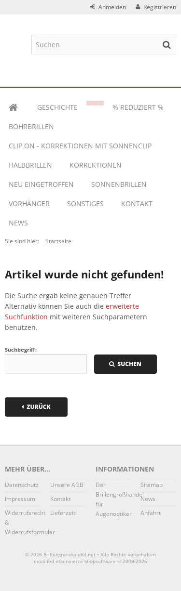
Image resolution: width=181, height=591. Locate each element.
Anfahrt (150, 513)
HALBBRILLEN (30, 165)
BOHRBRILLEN (31, 126)
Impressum (20, 499)
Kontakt (137, 203)
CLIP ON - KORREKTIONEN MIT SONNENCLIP (80, 145)
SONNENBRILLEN (119, 184)
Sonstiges (85, 203)
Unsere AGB (67, 485)
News (18, 222)
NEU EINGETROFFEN (41, 184)
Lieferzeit (62, 513)
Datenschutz (22, 485)
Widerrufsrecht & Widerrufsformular (23, 522)
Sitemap (151, 485)
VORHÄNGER (29, 203)
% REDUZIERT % (138, 107)
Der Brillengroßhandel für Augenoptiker (113, 499)
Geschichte (57, 107)
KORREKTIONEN (96, 165)
